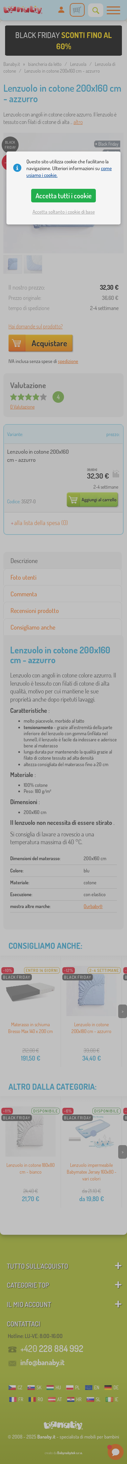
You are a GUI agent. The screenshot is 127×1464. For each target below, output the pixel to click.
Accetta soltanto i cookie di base (64, 212)
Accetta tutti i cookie (64, 195)
